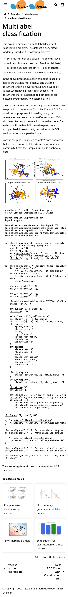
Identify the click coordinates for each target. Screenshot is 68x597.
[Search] (56, 4)
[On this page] (63, 4)
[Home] (5, 14)
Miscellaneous (31, 14)
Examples (15, 14)
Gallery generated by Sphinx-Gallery (50, 557)
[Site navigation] (5, 4)
